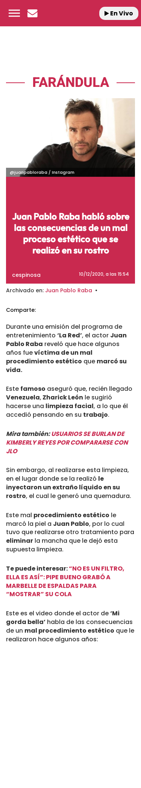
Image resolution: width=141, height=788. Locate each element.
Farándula (70, 82)
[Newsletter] (32, 13)
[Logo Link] (70, 13)
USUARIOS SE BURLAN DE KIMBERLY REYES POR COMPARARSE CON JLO (67, 442)
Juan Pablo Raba (68, 290)
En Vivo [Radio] (119, 13)
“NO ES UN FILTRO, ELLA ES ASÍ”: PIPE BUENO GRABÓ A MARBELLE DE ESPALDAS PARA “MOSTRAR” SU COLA (65, 581)
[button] (14, 13)
